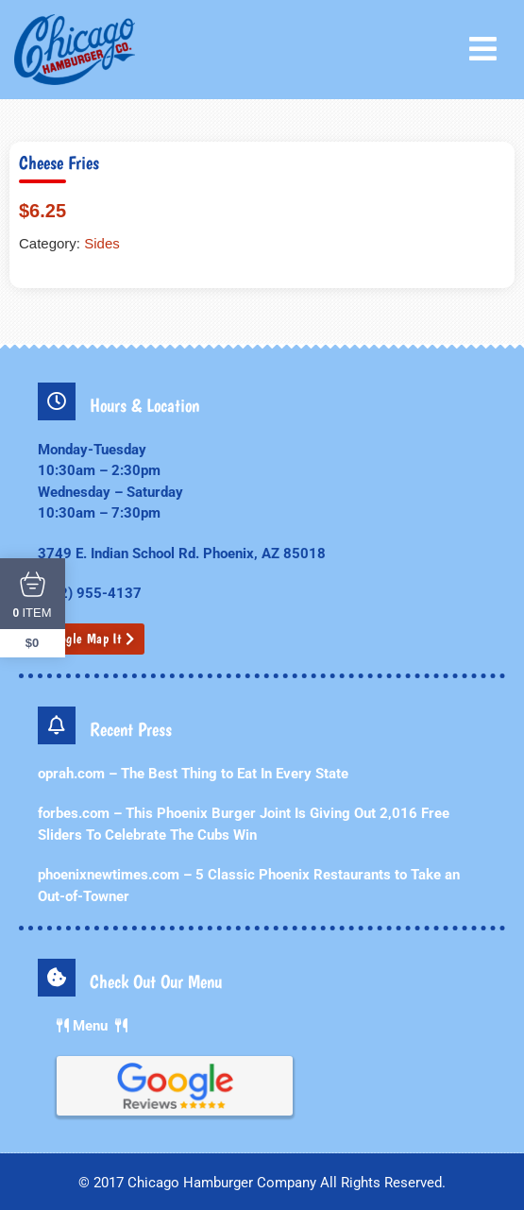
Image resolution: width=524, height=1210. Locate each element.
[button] (487, 48)
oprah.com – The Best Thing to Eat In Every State (193, 773)
